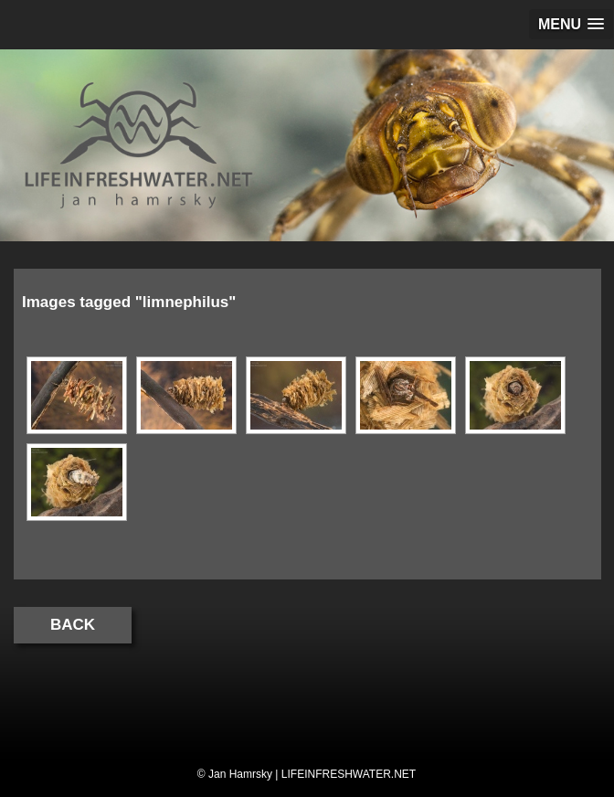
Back (72, 624)
